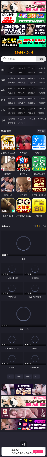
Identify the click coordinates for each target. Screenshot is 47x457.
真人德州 (21, 68)
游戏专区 (41, 68)
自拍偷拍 (21, 78)
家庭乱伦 (21, 108)
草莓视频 (31, 118)
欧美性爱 (41, 88)
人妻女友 (31, 108)
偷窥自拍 (11, 98)
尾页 (36, 376)
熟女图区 (31, 103)
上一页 (19, 376)
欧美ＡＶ (31, 78)
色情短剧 (21, 123)
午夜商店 (21, 118)
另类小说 (21, 113)
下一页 (28, 376)
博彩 (3, 70)
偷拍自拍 (21, 88)
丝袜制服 (21, 82)
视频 (3, 80)
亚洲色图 (21, 98)
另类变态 (41, 92)
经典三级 (21, 92)
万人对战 (31, 68)
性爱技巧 (41, 113)
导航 (3, 120)
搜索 (41, 59)
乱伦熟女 (31, 92)
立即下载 (37, 451)
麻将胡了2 (12, 72)
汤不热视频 (42, 118)
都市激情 (11, 108)
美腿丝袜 (11, 103)
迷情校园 (11, 113)
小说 (3, 110)
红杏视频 (11, 123)
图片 (3, 100)
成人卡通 (31, 88)
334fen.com (23, 52)
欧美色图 (31, 98)
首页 (10, 376)
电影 (3, 90)
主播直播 (31, 82)
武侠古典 (41, 108)
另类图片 (41, 103)
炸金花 (21, 72)
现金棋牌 (31, 72)
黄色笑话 (31, 113)
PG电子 (12, 68)
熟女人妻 (11, 82)
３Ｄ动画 (41, 78)
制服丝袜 (11, 92)
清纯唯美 (21, 103)
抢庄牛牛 (41, 72)
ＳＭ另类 (41, 82)
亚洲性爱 (11, 88)
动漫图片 (41, 98)
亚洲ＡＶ (11, 78)
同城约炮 (11, 118)
